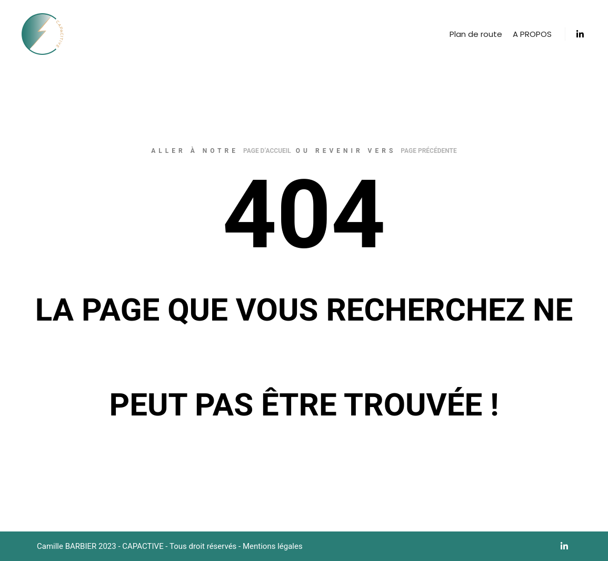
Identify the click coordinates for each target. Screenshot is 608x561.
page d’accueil (267, 150)
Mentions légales (273, 546)
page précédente (428, 150)
